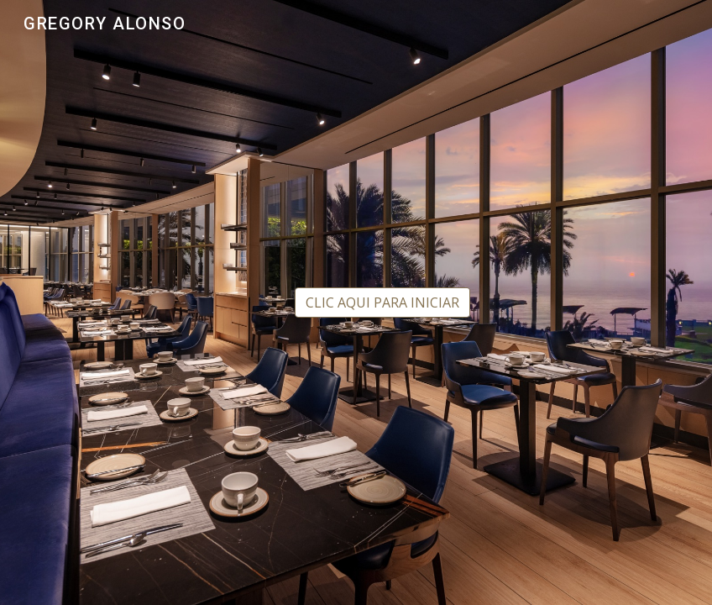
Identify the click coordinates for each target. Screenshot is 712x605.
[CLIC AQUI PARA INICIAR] (382, 302)
